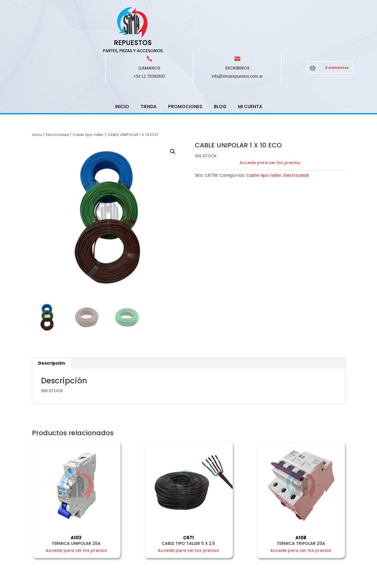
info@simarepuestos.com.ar (237, 34)
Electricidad (57, 93)
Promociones (185, 65)
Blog (220, 65)
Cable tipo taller (88, 93)
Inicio (122, 65)
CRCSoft (147, 579)
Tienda (149, 65)
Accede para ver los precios (269, 121)
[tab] (52, 321)
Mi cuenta (250, 65)
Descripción (51, 321)
